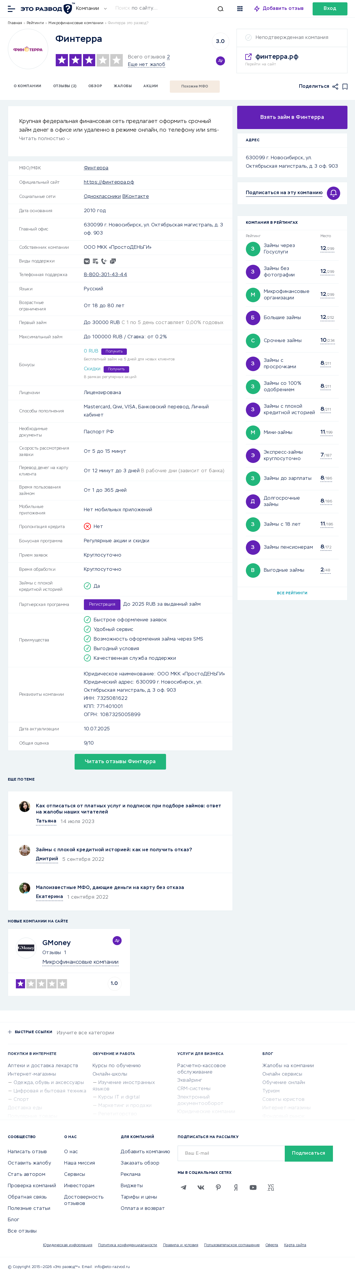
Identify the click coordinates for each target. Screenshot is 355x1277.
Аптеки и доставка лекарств (43, 1066)
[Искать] (170, 8)
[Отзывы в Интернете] (47, 8)
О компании (28, 86)
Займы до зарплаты (288, 478)
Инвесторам (79, 1186)
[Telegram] (183, 1187)
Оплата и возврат (143, 1208)
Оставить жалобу (29, 1163)
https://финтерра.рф (109, 182)
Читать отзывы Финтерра (120, 761)
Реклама (131, 1174)
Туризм (271, 1091)
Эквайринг (189, 1080)
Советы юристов (283, 1099)
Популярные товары (32, 1116)
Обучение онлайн (283, 1083)
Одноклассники (102, 196)
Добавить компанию (145, 1152)
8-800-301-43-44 (105, 275)
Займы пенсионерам (288, 547)
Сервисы (74, 1174)
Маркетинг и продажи (125, 1105)
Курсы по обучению (117, 1066)
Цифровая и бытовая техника (50, 1091)
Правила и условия (181, 1245)
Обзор (95, 86)
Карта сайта (295, 1245)
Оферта (272, 1245)
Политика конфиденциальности (127, 1245)
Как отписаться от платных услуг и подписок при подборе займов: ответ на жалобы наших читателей (128, 809)
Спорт (21, 1099)
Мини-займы (278, 432)
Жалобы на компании (288, 1066)
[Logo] (28, 49)
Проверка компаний (32, 1186)
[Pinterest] (218, 1187)
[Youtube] (253, 1187)
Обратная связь (27, 1197)
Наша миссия (79, 1163)
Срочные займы (283, 341)
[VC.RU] (270, 1187)
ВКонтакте (135, 196)
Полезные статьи (29, 1208)
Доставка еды (25, 1108)
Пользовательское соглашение (232, 1245)
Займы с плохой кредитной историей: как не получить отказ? (114, 850)
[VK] (201, 1187)
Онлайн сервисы (282, 1074)
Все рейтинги (292, 593)
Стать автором (27, 1174)
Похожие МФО (194, 86)
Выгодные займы (284, 570)
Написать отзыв (27, 1152)
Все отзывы (22, 1231)
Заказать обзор (140, 1163)
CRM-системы (194, 1089)
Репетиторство (117, 1114)
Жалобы (123, 86)
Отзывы (51, 953)
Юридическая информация (67, 1245)
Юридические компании (206, 1112)
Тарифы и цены (139, 1197)
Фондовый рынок (283, 1116)
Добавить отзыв (283, 8)
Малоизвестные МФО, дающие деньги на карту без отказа (110, 888)
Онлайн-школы (110, 1074)
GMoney (56, 943)
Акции (150, 86)
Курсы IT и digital (119, 1097)
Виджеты (132, 1186)
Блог (13, 1220)
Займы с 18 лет (282, 524)
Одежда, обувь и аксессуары (49, 1083)
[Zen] (236, 1187)
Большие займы (282, 318)
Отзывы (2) (65, 86)
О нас (71, 1152)
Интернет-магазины (32, 1074)
